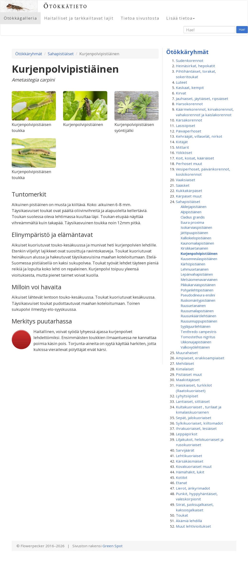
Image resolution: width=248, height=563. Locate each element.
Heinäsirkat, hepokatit (195, 65)
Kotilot (181, 477)
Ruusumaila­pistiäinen (197, 310)
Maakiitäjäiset (188, 379)
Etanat (181, 482)
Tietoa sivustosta (140, 18)
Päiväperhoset (188, 131)
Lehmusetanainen (195, 269)
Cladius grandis (193, 217)
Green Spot (112, 545)
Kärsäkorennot (189, 120)
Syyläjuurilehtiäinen (195, 326)
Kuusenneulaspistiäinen (199, 258)
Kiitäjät (182, 141)
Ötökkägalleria (20, 18)
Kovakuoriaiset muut (194, 466)
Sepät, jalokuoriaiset (193, 417)
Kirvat (181, 93)
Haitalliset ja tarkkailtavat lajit (78, 18)
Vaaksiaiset (185, 179)
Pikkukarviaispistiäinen (198, 284)
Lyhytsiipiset (187, 396)
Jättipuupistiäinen (194, 232)
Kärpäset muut (189, 196)
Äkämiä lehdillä (189, 520)
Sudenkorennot (189, 60)
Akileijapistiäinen (193, 206)
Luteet (181, 82)
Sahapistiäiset (61, 53)
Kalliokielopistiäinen (196, 237)
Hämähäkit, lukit (190, 472)
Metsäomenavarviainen (199, 279)
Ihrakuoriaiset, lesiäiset (196, 428)
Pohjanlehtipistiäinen (197, 290)
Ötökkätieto (65, 6)
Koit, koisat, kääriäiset (195, 158)
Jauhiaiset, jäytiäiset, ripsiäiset (202, 98)
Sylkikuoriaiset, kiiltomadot (199, 423)
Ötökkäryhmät (28, 53)
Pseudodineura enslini (198, 295)
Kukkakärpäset (189, 190)
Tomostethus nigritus (198, 336)
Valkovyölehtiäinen (195, 347)
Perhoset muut (189, 163)
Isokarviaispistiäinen (196, 227)
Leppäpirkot (186, 434)
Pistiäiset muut (189, 374)
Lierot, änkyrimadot (193, 488)
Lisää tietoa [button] (180, 18)
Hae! (242, 29)
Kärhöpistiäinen (193, 264)
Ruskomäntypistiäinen (198, 300)
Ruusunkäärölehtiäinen (198, 315)
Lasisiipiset (185, 125)
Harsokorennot (189, 103)
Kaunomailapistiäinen (197, 243)
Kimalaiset (185, 368)
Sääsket (182, 185)
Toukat (182, 515)
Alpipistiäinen (191, 211)
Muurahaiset (187, 352)
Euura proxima (192, 222)
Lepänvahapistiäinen (197, 274)
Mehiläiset (185, 363)
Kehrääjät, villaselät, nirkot (199, 136)
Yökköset (184, 152)
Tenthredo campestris (198, 331)
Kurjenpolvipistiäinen (199, 253)
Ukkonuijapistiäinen (196, 341)
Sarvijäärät (185, 450)
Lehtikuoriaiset (189, 455)
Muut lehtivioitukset (193, 526)
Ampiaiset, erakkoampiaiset (200, 357)
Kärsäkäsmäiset (189, 461)
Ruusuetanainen (193, 305)
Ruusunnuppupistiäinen (199, 321)
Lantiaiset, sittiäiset (193, 401)
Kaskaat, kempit (190, 87)
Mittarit (182, 147)
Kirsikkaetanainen (194, 248)
